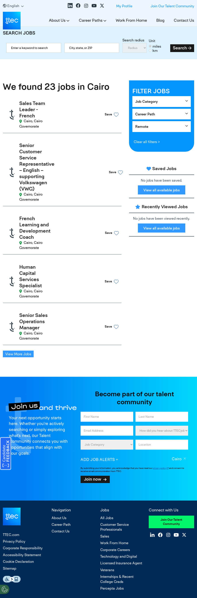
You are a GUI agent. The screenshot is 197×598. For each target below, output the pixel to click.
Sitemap (9, 483)
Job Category (146, 101)
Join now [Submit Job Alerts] (92, 394)
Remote (141, 126)
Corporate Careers (115, 464)
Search (180, 48)
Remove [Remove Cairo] (185, 374)
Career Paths (90, 20)
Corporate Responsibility (22, 463)
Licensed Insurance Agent (121, 478)
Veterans (107, 485)
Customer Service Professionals (114, 442)
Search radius (133, 40)
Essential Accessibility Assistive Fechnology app (12, 494)
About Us (57, 20)
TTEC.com (11, 449)
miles (157, 46)
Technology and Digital (118, 471)
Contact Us (184, 20)
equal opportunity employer (69, 533)
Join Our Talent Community (172, 6)
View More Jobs (18, 269)
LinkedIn (70, 5)
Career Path (145, 114)
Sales (104, 451)
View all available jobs (161, 190)
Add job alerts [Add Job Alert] (98, 374)
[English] (13, 5)
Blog (160, 20)
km (155, 50)
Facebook (78, 5)
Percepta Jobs (112, 503)
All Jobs (106, 433)
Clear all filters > (147, 142)
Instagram (86, 5)
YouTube (94, 5)
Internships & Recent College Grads (116, 494)
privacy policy (159, 383)
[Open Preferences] (4, 589)
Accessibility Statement (22, 470)
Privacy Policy (14, 456)
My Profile (124, 6)
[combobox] (91, 48)
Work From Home (131, 20)
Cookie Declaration (18, 476)
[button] (104, 109)
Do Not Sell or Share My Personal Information (98, 575)
